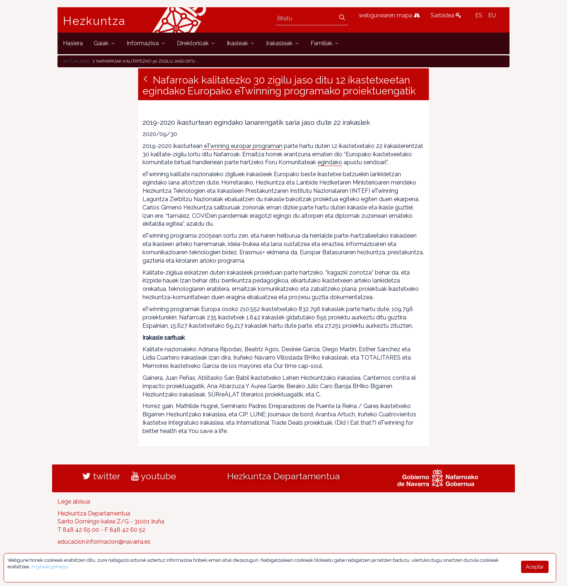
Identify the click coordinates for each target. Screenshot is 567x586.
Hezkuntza (94, 21)
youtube (153, 476)
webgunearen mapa (389, 15)
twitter (101, 476)
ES (478, 15)
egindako (329, 162)
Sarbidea (446, 15)
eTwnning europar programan (242, 146)
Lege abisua (73, 501)
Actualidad (76, 61)
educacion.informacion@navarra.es (103, 541)
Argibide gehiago (49, 566)
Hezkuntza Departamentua (283, 476)
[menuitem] (72, 43)
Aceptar (535, 567)
